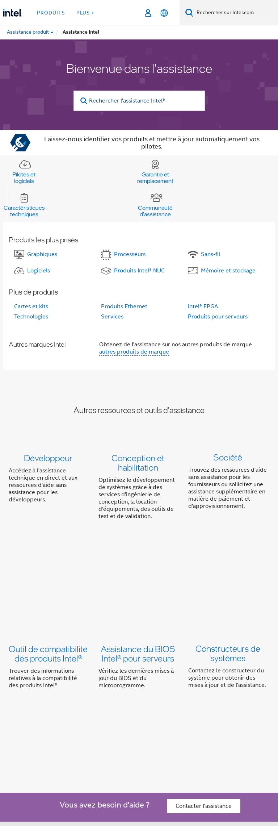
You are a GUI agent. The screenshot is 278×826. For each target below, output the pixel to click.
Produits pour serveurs (218, 316)
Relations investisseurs (90, 697)
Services (112, 316)
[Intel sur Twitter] (82, 723)
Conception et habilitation (137, 462)
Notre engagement (165, 683)
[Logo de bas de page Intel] (23, 744)
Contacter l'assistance (204, 648)
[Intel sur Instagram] (136, 723)
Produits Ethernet (124, 306)
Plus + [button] (85, 12)
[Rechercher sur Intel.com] (236, 13)
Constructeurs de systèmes (227, 574)
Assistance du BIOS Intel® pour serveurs (138, 574)
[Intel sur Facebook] (64, 723)
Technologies (31, 316)
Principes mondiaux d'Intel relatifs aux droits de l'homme (193, 795)
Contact (137, 697)
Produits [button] (51, 12)
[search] (84, 100)
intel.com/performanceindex (146, 784)
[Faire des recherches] (189, 12)
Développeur (48, 457)
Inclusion (208, 683)
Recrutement (216, 697)
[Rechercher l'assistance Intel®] (139, 101)
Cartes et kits (31, 306)
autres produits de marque (134, 351)
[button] (139, 488)
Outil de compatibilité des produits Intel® (48, 574)
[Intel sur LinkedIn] (100, 723)
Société (227, 457)
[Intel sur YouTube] (118, 723)
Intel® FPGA (203, 306)
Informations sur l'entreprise (97, 683)
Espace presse (172, 697)
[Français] (164, 12)
